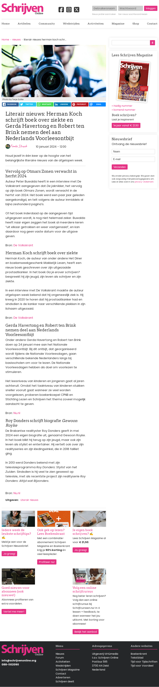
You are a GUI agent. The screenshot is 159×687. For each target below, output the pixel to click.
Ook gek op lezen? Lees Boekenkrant (51, 532)
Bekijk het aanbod (85, 632)
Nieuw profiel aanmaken (104, 14)
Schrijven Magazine (68, 669)
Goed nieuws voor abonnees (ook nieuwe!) (15, 591)
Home (6, 23)
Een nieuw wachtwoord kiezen (132, 14)
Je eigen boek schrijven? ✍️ (83, 532)
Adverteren (63, 677)
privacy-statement (144, 181)
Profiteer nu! (47, 562)
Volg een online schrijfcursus (84, 589)
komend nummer (124, 110)
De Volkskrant (23, 245)
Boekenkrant (139, 654)
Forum (60, 657)
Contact (152, 23)
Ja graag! (9, 554)
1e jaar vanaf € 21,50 (126, 125)
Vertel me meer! (13, 611)
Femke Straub (18, 146)
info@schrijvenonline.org (19, 660)
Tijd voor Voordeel (142, 665)
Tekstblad (137, 657)
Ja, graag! (80, 550)
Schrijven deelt (65, 681)
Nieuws (60, 654)
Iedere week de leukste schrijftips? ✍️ (16, 533)
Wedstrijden (71, 23)
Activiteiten (96, 23)
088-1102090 (10, 664)
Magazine (118, 23)
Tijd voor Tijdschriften (144, 661)
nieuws (16, 39)
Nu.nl (16, 413)
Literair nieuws (29, 500)
